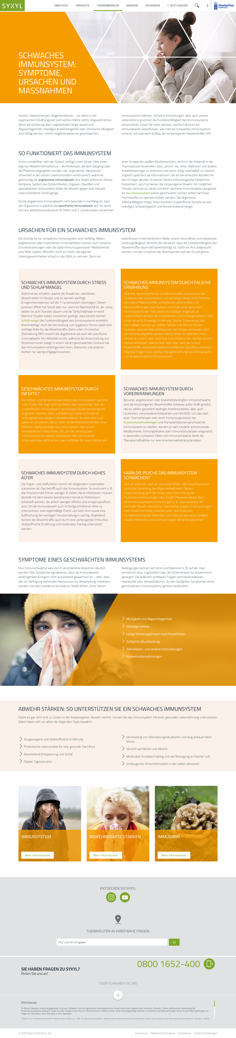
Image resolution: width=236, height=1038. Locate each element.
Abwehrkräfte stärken (115, 836)
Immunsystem (36, 836)
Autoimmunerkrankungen (140, 422)
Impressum (141, 1033)
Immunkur (169, 836)
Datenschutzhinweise (163, 1033)
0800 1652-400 (168, 964)
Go (174, 942)
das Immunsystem (138, 193)
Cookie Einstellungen (206, 1033)
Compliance (184, 1033)
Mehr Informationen (37, 855)
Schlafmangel (30, 320)
